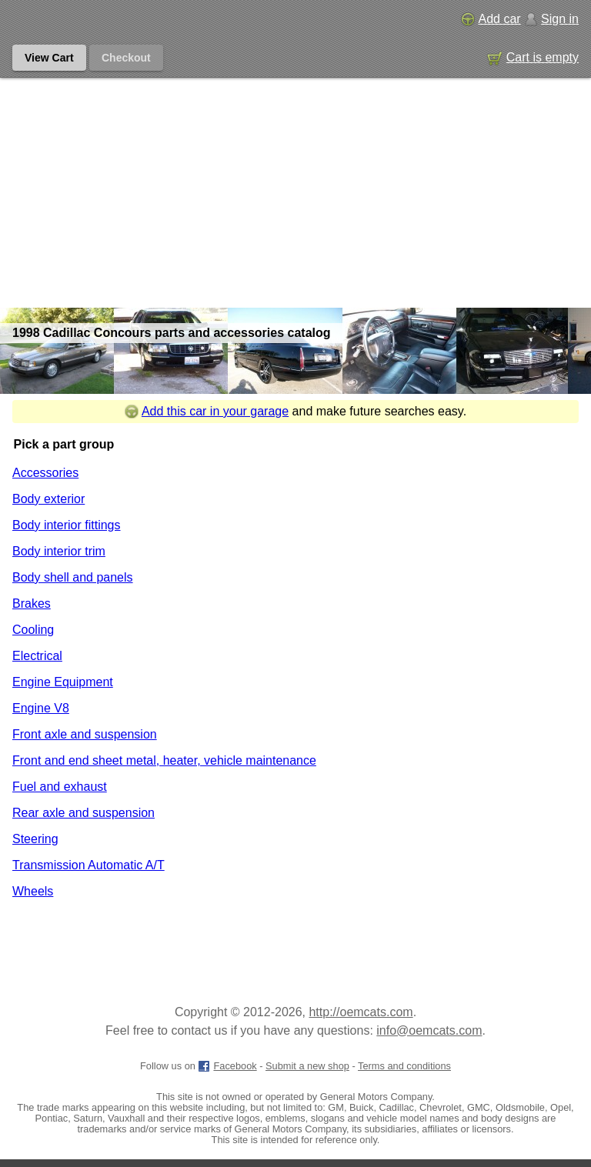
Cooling (33, 629)
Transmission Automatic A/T (88, 865)
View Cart (49, 58)
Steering (35, 838)
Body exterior (48, 498)
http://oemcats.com (360, 1012)
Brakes (31, 603)
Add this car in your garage (207, 411)
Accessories (45, 472)
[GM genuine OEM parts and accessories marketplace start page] (83, 19)
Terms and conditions (404, 1066)
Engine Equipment (62, 682)
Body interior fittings (66, 525)
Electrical (37, 655)
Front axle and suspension (84, 734)
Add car (490, 18)
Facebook (227, 1066)
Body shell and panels (72, 577)
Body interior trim (58, 551)
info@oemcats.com (429, 1030)
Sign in (551, 18)
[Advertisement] (295, 192)
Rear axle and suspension (83, 812)
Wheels (32, 891)
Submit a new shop (307, 1066)
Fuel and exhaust (59, 786)
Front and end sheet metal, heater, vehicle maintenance (164, 760)
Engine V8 (40, 708)
